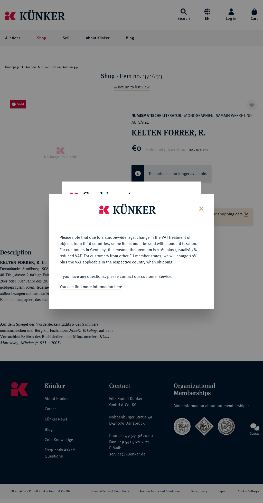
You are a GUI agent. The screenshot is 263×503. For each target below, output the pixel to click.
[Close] (200, 196)
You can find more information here (91, 275)
